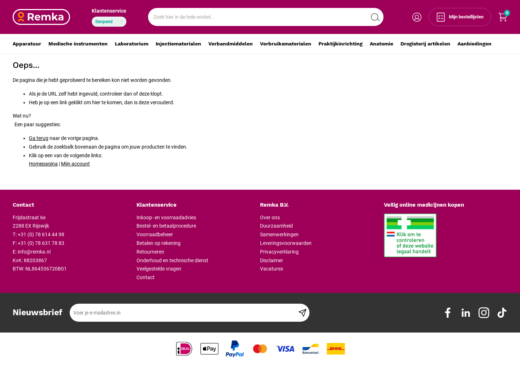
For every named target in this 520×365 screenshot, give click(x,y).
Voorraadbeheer (154, 234)
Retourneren (150, 252)
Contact (145, 277)
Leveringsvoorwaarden (286, 243)
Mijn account (75, 164)
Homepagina (43, 164)
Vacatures (271, 269)
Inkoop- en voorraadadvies (166, 217)
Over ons (270, 217)
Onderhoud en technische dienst (172, 260)
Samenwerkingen (279, 234)
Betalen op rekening (158, 243)
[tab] (72, 205)
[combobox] (266, 17)
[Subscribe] (302, 313)
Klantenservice (109, 11)
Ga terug (38, 138)
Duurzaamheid (276, 226)
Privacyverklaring (279, 252)
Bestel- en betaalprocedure (166, 226)
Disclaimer (271, 260)
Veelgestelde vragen (158, 269)
